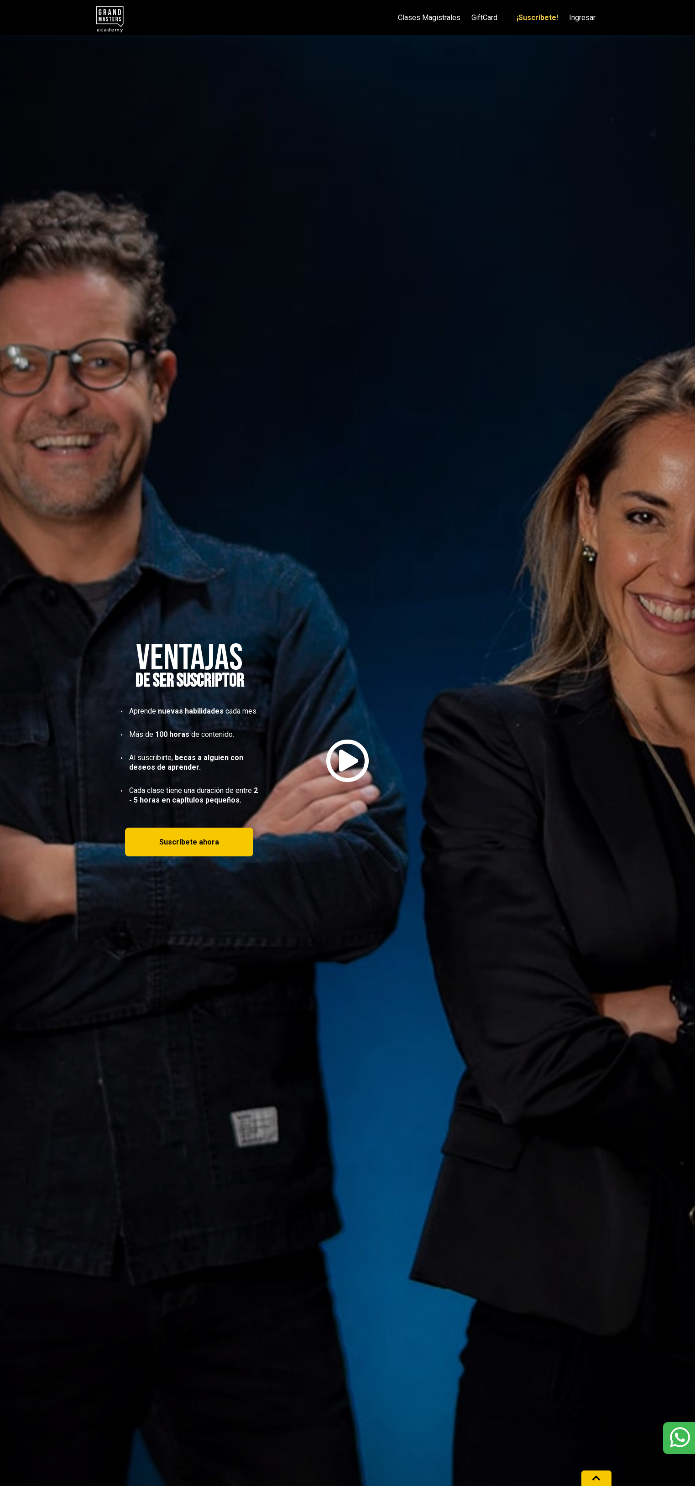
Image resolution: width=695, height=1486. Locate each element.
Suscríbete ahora (189, 842)
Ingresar (582, 18)
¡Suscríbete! (537, 18)
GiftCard (484, 18)
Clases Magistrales (429, 18)
